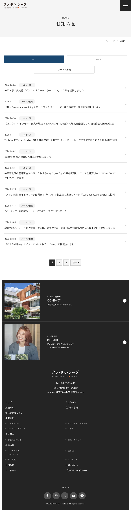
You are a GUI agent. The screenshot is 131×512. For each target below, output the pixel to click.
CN (67, 487)
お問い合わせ (72, 465)
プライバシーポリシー (76, 470)
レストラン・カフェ (16, 428)
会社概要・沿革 (14, 439)
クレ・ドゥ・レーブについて (14, 452)
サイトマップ (11, 470)
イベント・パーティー (77, 423)
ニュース (97, 60)
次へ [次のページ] (75, 263)
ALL (34, 60)
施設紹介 (9, 407)
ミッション (71, 402)
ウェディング (13, 423)
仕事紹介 (72, 450)
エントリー (73, 459)
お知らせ (9, 465)
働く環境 (12, 459)
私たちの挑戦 (72, 407)
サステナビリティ (14, 413)
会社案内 (9, 434)
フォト (71, 428)
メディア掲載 (64, 70)
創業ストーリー (75, 439)
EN (63, 487)
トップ (8, 402)
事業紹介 (9, 418)
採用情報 (9, 445)
